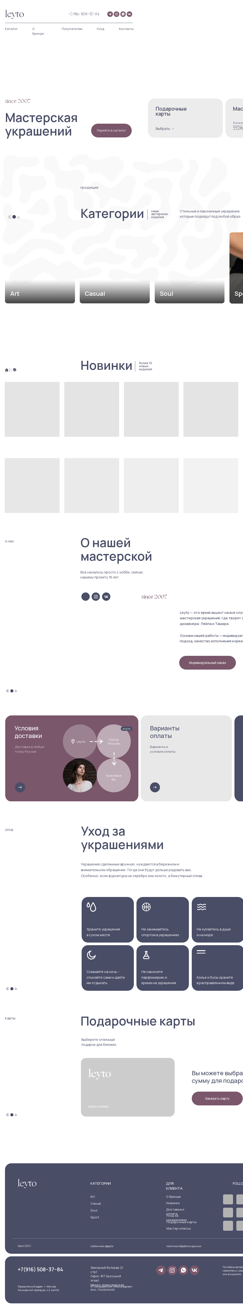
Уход (100, 29)
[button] (207, 663)
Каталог (11, 29)
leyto (14, 14)
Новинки (173, 1203)
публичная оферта (101, 1246)
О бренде (173, 1196)
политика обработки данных (183, 1246)
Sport (94, 1217)
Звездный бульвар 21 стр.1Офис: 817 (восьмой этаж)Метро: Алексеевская (107, 1276)
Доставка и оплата (175, 1211)
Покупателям (72, 29)
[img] (40, 267)
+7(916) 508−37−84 (83, 14)
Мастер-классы (178, 1228)
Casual (95, 1203)
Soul (93, 1210)
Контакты (126, 29)
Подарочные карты (181, 1222)
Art (92, 1196)
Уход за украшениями (176, 1217)
